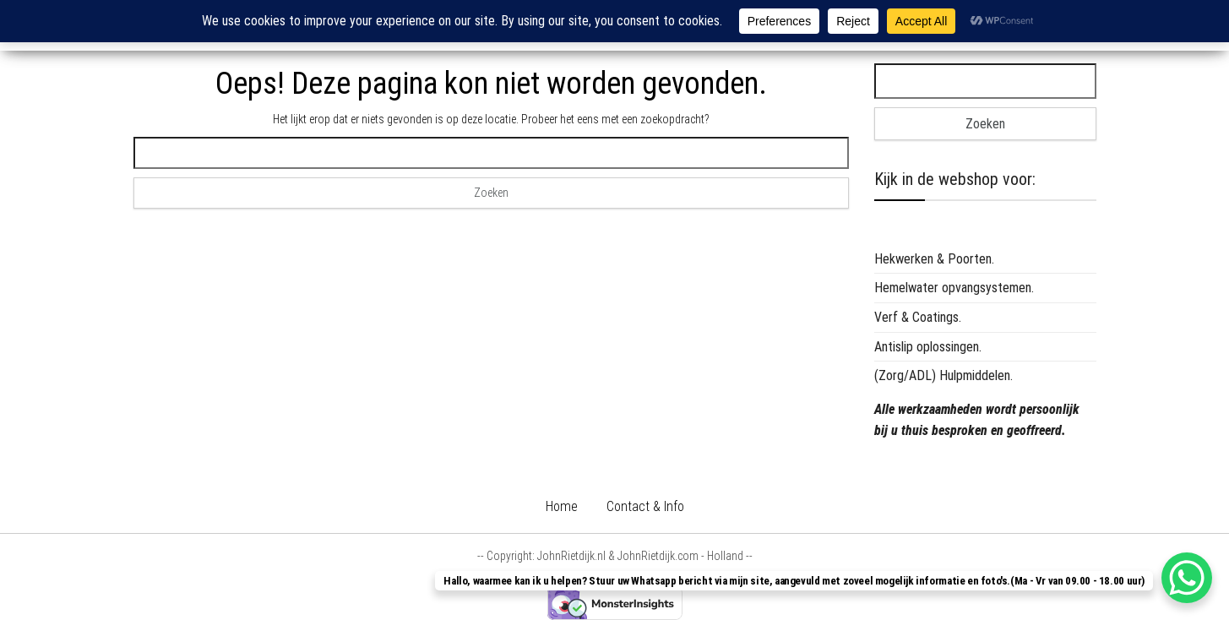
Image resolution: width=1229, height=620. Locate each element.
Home (562, 506)
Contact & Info (645, 506)
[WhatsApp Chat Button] (1186, 577)
